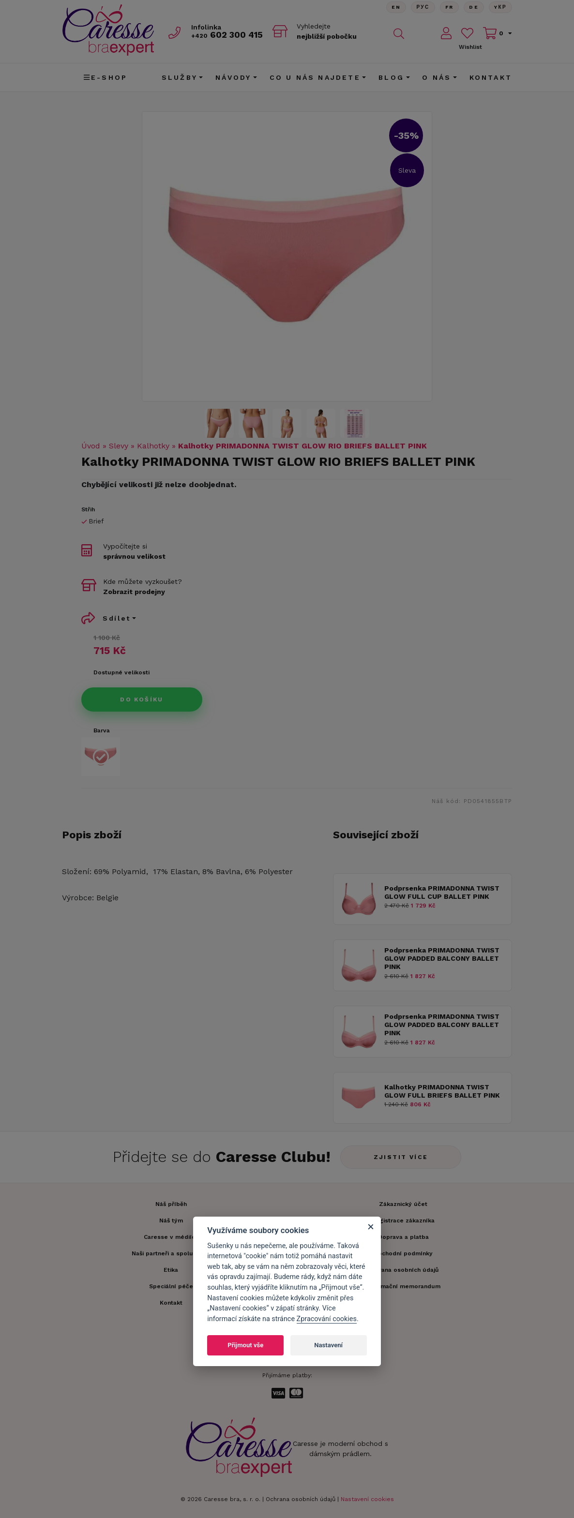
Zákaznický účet (403, 1204)
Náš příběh (171, 1204)
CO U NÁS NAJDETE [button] (315, 77)
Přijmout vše (245, 1345)
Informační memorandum (403, 1286)
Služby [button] (179, 77)
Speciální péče (171, 1286)
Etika (171, 1269)
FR (449, 7)
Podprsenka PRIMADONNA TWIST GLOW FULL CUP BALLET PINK (441, 892)
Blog (391, 77)
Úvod (90, 445)
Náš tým (171, 1220)
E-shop (105, 77)
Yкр (500, 7)
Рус (422, 7)
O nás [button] (436, 77)
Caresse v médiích (171, 1237)
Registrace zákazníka (403, 1220)
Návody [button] (233, 77)
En (396, 7)
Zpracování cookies (327, 1319)
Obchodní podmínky (403, 1253)
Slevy (118, 445)
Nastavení (328, 1345)
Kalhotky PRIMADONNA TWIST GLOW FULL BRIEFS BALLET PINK (442, 1091)
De (474, 7)
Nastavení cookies (367, 1499)
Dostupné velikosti (121, 672)
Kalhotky (153, 445)
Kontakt (490, 77)
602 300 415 (227, 35)
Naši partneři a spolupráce (171, 1253)
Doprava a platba (403, 1237)
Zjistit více (401, 1157)
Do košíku (142, 699)
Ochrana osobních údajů (300, 1499)
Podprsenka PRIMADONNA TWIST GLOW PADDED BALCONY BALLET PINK (441, 958)
